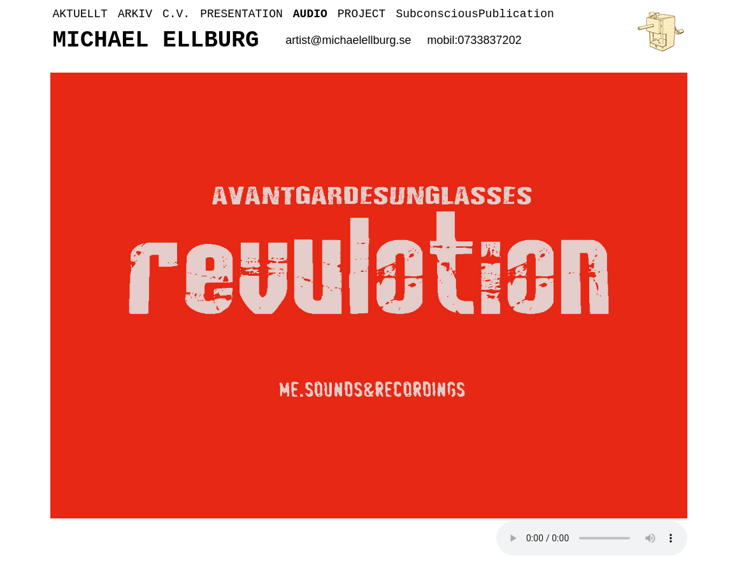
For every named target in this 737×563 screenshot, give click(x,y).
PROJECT (362, 14)
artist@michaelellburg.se (348, 40)
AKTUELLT (80, 14)
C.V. (176, 14)
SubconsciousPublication (475, 14)
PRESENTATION (241, 14)
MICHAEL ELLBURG (156, 40)
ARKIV (135, 14)
